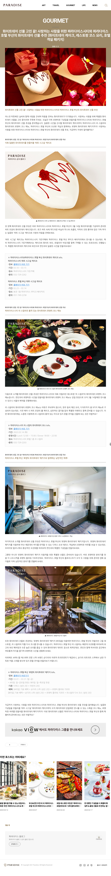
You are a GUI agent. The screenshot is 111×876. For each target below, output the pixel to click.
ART (44, 5)
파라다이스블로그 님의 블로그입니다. (21, 839)
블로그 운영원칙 (102, 865)
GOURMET (70, 5)
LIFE (84, 5)
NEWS (94, 5)
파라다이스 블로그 (17, 836)
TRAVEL (56, 5)
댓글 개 (7, 825)
